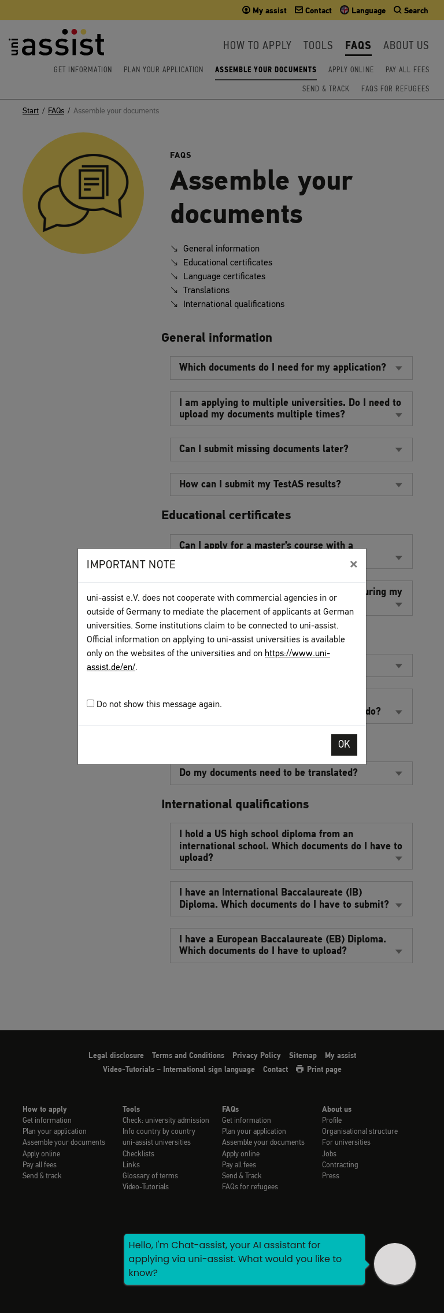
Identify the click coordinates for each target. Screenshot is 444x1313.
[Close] (353, 564)
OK (344, 745)
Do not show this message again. (154, 704)
